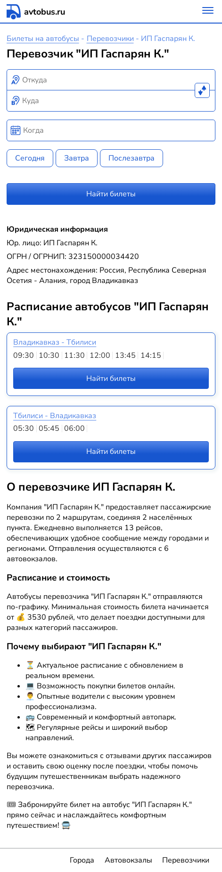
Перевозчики (110, 38)
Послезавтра (131, 158)
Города (82, 860)
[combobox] (111, 80)
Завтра (76, 158)
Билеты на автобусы (43, 38)
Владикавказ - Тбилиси (54, 342)
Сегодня (30, 158)
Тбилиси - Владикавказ (54, 416)
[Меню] (207, 11)
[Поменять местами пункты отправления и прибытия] (202, 90)
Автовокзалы (128, 860)
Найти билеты (111, 194)
